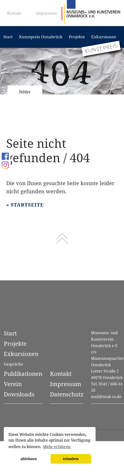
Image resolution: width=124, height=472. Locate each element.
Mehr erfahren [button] (56, 446)
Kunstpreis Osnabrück (40, 36)
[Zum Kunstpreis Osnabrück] (101, 48)
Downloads (19, 394)
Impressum (46, 13)
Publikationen (23, 374)
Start (8, 36)
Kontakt (14, 13)
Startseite (27, 204)
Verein (13, 384)
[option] (62, 71)
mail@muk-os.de (106, 396)
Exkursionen (103, 36)
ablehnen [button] (29, 458)
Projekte (77, 36)
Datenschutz (66, 394)
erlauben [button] (71, 458)
